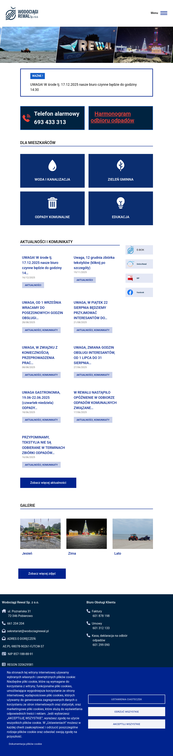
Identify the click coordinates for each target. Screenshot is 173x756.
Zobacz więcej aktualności (48, 483)
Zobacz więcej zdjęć (42, 573)
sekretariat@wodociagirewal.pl (28, 631)
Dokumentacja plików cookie (25, 743)
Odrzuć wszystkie (126, 711)
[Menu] (159, 13)
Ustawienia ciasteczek (126, 699)
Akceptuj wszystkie (126, 724)
